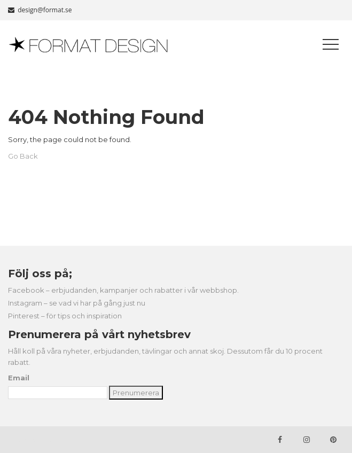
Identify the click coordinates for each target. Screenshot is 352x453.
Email (18, 377)
